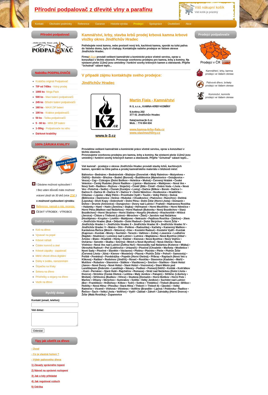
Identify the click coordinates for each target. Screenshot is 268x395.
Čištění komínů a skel (48, 245)
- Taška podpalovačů (51, 117)
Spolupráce (155, 23)
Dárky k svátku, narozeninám (52, 261)
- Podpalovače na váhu (53, 128)
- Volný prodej (51, 86)
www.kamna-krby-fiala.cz (147, 129)
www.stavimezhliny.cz (145, 132)
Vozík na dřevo (44, 282)
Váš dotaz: (37, 310)
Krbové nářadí (43, 240)
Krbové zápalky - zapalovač (51, 250)
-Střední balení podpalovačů (55, 102)
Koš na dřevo (43, 229)
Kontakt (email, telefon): (45, 300)
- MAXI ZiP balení (50, 107)
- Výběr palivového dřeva (46, 362)
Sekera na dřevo (45, 271)
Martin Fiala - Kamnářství (152, 100)
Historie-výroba (119, 23)
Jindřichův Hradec (98, 83)
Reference (83, 23)
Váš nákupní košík (209, 7)
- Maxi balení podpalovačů (54, 97)
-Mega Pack (47, 91)
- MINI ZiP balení (50, 123)
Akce (188, 23)
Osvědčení (174, 23)
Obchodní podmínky (60, 23)
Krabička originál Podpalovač (52, 81)
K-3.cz (92, 56)
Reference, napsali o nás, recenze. (55, 206)
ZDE (72, 195)
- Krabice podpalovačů (52, 112)
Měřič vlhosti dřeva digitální (51, 255)
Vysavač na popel (45, 235)
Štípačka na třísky (45, 266)
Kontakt (39, 23)
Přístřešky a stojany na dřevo (52, 276)
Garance (100, 23)
